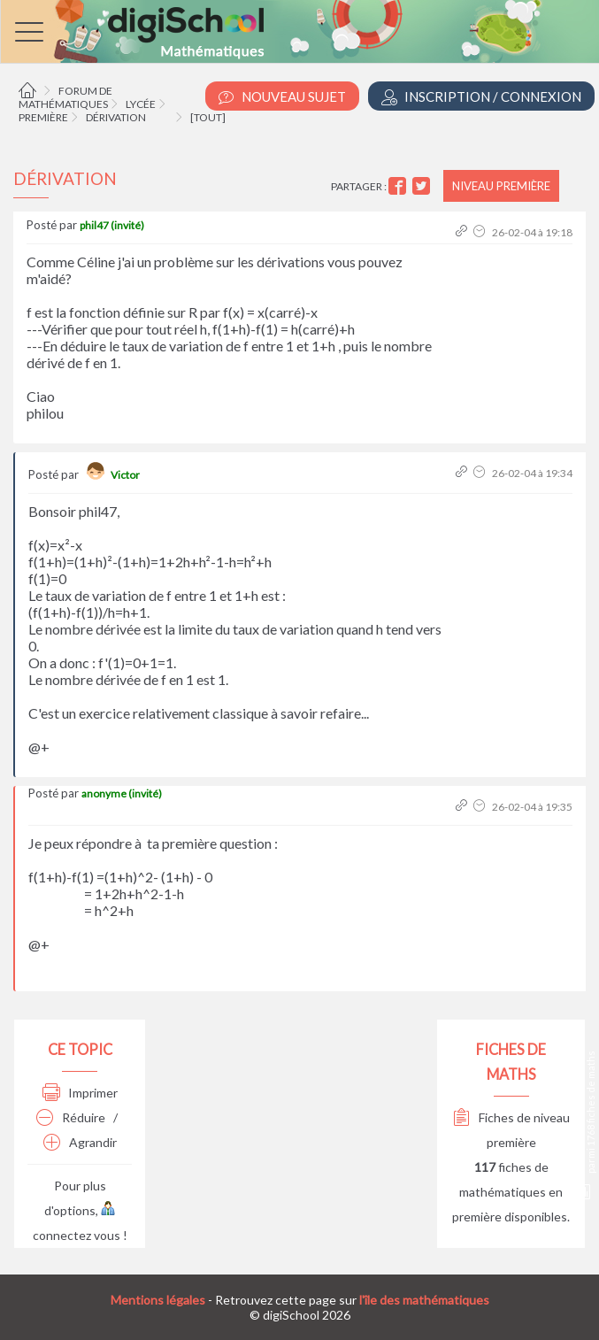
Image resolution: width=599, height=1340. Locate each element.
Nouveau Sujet (282, 97)
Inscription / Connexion (481, 97)
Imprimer (80, 1092)
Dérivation (116, 117)
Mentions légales (158, 1299)
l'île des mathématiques (424, 1299)
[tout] (208, 117)
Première (43, 117)
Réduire (70, 1117)
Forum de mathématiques (65, 97)
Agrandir (80, 1142)
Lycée (141, 104)
